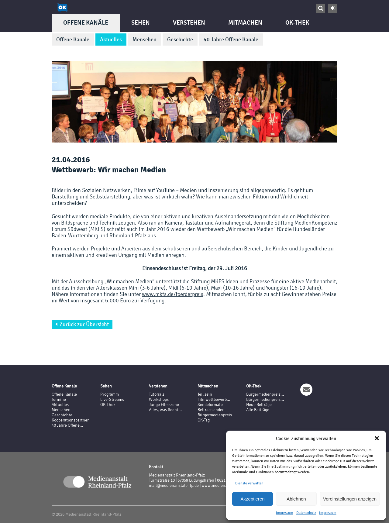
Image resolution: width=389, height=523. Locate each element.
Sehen (140, 22)
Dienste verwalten (249, 483)
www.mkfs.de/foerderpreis (172, 294)
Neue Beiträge (259, 404)
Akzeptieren (252, 498)
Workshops (159, 399)
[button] (377, 438)
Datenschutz (306, 513)
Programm (109, 394)
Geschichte (180, 39)
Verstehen (189, 22)
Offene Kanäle (85, 22)
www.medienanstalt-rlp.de (225, 485)
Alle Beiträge (257, 409)
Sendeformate (210, 404)
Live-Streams (112, 399)
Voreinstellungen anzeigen (350, 498)
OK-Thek (297, 22)
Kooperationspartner (70, 420)
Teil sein (205, 394)
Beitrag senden (211, 409)
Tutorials (156, 394)
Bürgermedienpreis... (265, 394)
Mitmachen (245, 22)
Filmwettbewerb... (214, 399)
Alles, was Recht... (165, 409)
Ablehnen (296, 498)
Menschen (145, 39)
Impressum (284, 513)
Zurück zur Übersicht (82, 324)
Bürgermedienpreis (215, 415)
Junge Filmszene (164, 404)
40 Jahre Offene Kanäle (231, 39)
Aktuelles (111, 39)
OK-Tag (204, 420)
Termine (59, 399)
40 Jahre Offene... (67, 425)
